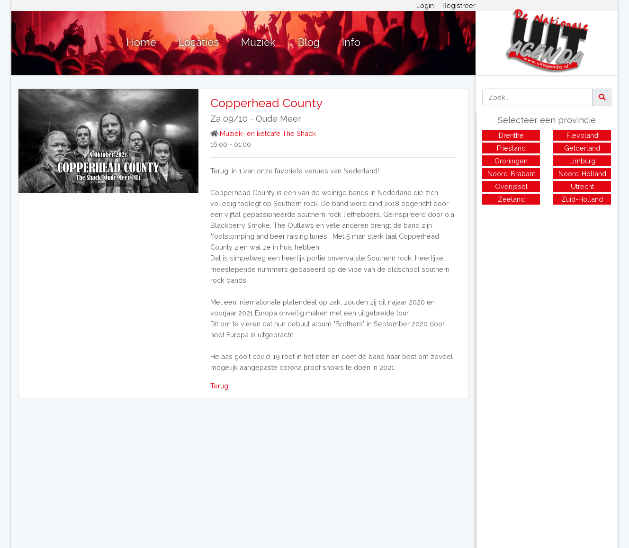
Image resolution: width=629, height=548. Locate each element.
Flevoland (582, 135)
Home (141, 42)
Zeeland (511, 199)
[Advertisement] (547, 275)
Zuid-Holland (582, 199)
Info (351, 42)
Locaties (199, 42)
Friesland (511, 148)
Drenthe (511, 135)
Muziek (258, 42)
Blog (309, 42)
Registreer (459, 5)
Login (425, 5)
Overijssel (511, 186)
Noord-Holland (582, 174)
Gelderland (582, 148)
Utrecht (582, 186)
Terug (219, 386)
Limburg (582, 161)
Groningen (511, 161)
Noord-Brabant (511, 174)
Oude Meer (278, 119)
